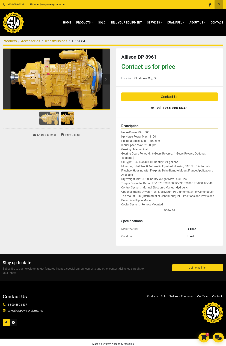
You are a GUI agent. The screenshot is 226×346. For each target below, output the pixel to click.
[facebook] (209, 4)
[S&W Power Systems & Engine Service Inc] (212, 312)
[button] (84, 23)
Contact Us (169, 97)
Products (83, 22)
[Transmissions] (55, 41)
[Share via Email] (45, 135)
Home (67, 22)
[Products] (10, 41)
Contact (217, 22)
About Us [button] (196, 22)
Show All (169, 210)
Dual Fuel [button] (174, 22)
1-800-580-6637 (15, 4)
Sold (101, 22)
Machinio (129, 343)
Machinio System (101, 343)
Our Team (203, 296)
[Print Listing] (71, 135)
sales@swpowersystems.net (49, 4)
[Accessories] (30, 41)
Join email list (197, 267)
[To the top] (13, 322)
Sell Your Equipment (126, 22)
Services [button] (153, 22)
